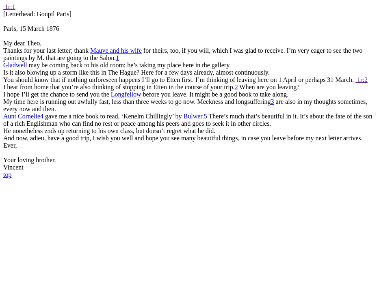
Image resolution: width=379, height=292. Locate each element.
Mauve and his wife (116, 50)
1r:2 (362, 79)
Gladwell (15, 65)
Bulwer (193, 116)
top (7, 174)
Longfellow (126, 94)
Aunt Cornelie (21, 116)
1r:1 (10, 6)
